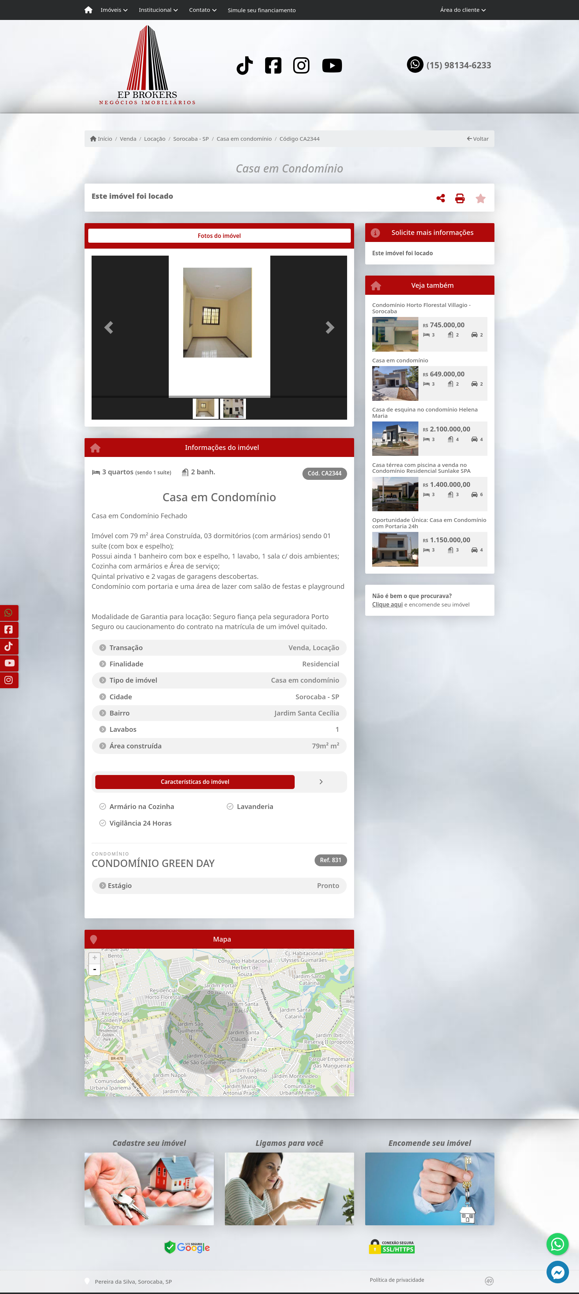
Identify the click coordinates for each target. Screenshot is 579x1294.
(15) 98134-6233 (458, 65)
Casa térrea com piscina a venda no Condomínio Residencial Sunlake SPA (421, 468)
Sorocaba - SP (191, 138)
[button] (111, 327)
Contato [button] (199, 9)
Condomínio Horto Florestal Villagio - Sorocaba (421, 308)
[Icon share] (245, 65)
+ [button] (94, 958)
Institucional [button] (155, 9)
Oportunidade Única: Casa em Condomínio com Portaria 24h (429, 523)
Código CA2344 (300, 138)
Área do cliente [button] (460, 9)
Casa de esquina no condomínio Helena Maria (425, 412)
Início (101, 138)
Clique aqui (387, 604)
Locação (154, 138)
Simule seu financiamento (262, 10)
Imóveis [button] (111, 9)
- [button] (94, 969)
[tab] (115, 236)
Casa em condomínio (244, 138)
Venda (128, 138)
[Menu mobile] (88, 10)
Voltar (478, 138)
